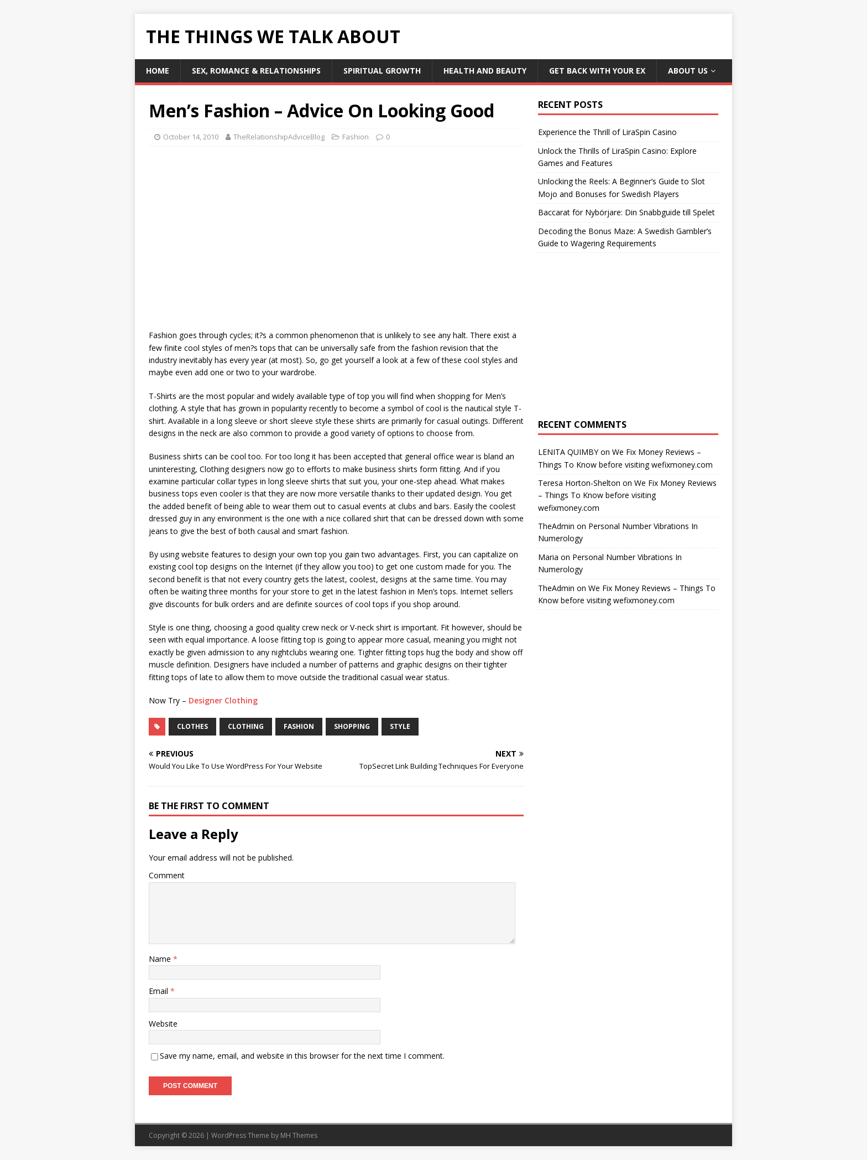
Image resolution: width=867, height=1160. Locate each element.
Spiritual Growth (382, 70)
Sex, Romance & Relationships (256, 70)
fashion (299, 726)
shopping (352, 726)
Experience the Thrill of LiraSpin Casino (607, 132)
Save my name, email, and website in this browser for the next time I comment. (302, 1055)
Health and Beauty (484, 70)
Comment (167, 875)
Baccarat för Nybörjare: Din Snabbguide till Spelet (626, 212)
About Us (688, 70)
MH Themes (298, 1135)
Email (159, 991)
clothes (192, 726)
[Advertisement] (242, 234)
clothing (246, 726)
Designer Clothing (223, 700)
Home (157, 70)
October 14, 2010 (190, 137)
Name (161, 959)
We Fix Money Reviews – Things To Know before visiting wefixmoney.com (627, 495)
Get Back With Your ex (597, 70)
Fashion (355, 137)
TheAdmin (556, 526)
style (400, 726)
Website (163, 1023)
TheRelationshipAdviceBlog (279, 137)
